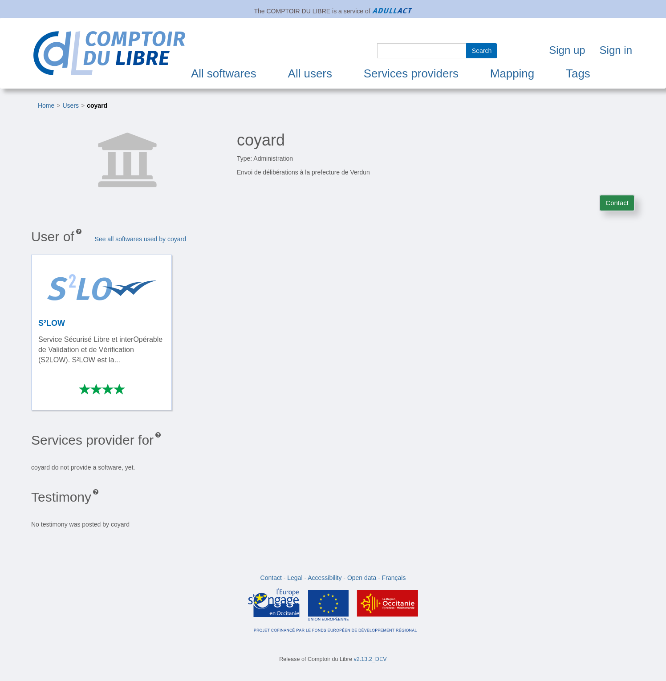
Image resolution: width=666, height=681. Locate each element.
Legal (294, 577)
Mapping (512, 73)
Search (481, 50)
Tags (578, 73)
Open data (361, 577)
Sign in (616, 50)
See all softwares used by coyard (140, 239)
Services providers (411, 73)
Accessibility (324, 577)
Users (71, 105)
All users (310, 73)
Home (46, 105)
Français (394, 577)
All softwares (223, 73)
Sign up (567, 50)
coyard (97, 105)
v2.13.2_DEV (370, 659)
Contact (617, 203)
